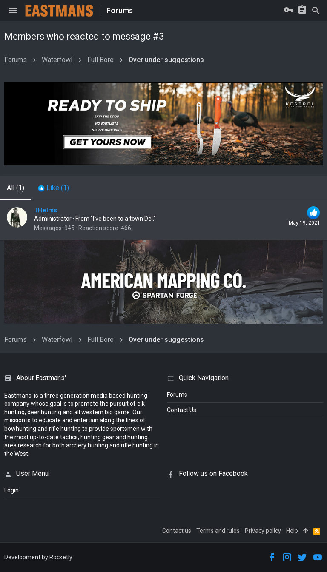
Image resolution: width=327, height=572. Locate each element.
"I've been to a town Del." (123, 218)
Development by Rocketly (38, 557)
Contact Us (181, 410)
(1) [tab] (15, 188)
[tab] (53, 187)
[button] (12, 11)
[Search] (316, 10)
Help (292, 530)
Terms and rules (218, 530)
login (11, 490)
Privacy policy (263, 530)
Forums (177, 394)
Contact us (176, 530)
